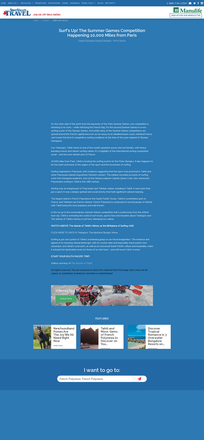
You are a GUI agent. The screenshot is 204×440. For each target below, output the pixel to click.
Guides (65, 3)
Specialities (26, 3)
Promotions (40, 3)
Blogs (100, 3)
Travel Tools (87, 3)
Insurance (75, 3)
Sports (122, 40)
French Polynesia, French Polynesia (94, 40)
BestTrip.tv (110, 3)
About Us (12, 3)
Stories (45, 21)
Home (3, 3)
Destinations (54, 3)
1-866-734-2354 (177, 3)
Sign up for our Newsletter (185, 15)
